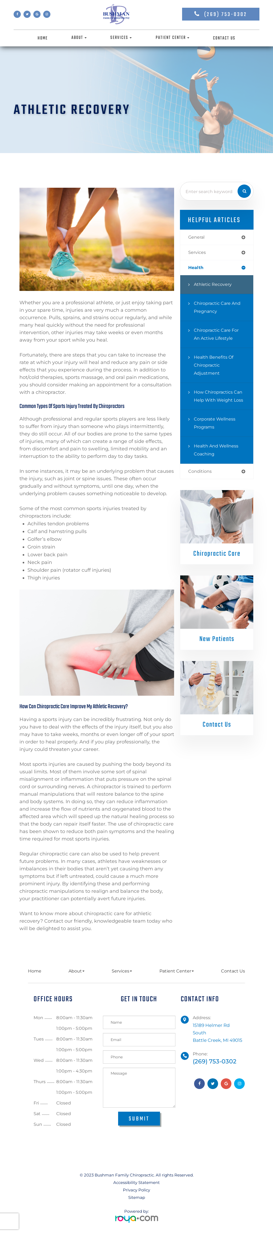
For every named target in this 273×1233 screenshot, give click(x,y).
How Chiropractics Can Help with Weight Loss (219, 401)
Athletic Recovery (214, 285)
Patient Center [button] (172, 37)
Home (43, 38)
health (196, 268)
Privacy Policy (136, 1189)
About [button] (79, 37)
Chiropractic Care (217, 563)
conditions (200, 480)
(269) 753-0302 (225, 14)
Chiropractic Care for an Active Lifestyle (218, 335)
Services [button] (121, 37)
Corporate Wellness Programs (216, 432)
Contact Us (224, 38)
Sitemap (136, 1197)
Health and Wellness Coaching (217, 459)
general (197, 237)
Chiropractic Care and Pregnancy (219, 308)
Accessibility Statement (136, 1182)
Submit (139, 1118)
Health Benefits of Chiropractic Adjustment (214, 366)
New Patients (217, 648)
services (197, 253)
